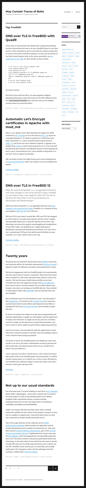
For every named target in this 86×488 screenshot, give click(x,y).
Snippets (67, 12)
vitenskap (74, 108)
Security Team (38, 301)
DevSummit (66, 62)
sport (73, 98)
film (71, 69)
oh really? (72, 85)
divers (73, 62)
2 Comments (50, 245)
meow (64, 79)
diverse (64, 66)
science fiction (66, 95)
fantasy (75, 66)
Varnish (72, 105)
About (78, 12)
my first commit (50, 264)
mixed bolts (66, 82)
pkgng (64, 92)
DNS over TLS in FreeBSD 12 (28, 185)
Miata (70, 79)
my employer (13, 436)
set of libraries (52, 391)
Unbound (41, 108)
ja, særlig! (65, 75)
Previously (9, 370)
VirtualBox (65, 108)
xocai (63, 115)
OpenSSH (73, 89)
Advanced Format (67, 49)
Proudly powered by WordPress (33, 480)
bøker (64, 56)
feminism (65, 69)
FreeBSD (26, 108)
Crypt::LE (9, 143)
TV (74, 102)
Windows (71, 112)
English (16, 108)
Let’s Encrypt (20, 135)
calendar (70, 56)
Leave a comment (51, 108)
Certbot (18, 146)
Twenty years (16, 256)
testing (69, 102)
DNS (21, 108)
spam (64, 98)
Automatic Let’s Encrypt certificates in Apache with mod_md (28, 123)
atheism (71, 52)
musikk (64, 85)
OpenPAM (30, 291)
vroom (64, 112)
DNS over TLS (21, 211)
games (72, 72)
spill (69, 98)
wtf (77, 112)
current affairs (66, 59)
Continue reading (12, 170)
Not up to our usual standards (30, 385)
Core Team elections (30, 306)
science (70, 92)
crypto (22, 456)
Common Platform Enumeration (28, 431)
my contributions (47, 283)
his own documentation (15, 162)
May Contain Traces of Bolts (25, 11)
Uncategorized (18, 174)
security (32, 108)
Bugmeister (13, 301)
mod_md (44, 135)
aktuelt (64, 52)
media (72, 75)
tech (36, 108)
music (73, 82)
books (77, 52)
